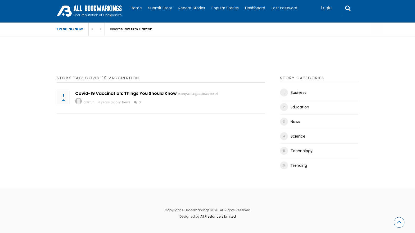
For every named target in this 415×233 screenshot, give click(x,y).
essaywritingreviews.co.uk (198, 93)
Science (298, 136)
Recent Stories (191, 8)
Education (300, 107)
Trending (299, 165)
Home (136, 8)
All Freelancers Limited (218, 216)
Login (326, 8)
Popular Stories (225, 8)
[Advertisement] (153, 61)
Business (298, 92)
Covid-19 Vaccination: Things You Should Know (126, 93)
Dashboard (255, 8)
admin (88, 102)
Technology (302, 150)
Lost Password (284, 8)
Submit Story (160, 8)
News (126, 102)
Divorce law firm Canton (131, 29)
